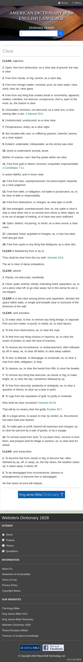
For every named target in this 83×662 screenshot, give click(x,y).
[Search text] (38, 33)
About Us (7, 568)
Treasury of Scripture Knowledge (20, 635)
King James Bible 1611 (15, 613)
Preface (8, 540)
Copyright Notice (11, 590)
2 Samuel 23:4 (34, 113)
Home (7, 534)
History (8, 545)
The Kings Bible (11, 608)
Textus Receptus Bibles (15, 630)
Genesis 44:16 (47, 402)
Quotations (10, 551)
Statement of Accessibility (16, 574)
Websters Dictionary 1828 (16, 624)
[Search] (60, 33)
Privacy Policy (10, 585)
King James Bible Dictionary (17, 619)
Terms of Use (9, 579)
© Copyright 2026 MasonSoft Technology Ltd (41, 656)
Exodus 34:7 (54, 409)
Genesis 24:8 (55, 257)
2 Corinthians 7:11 (13, 167)
